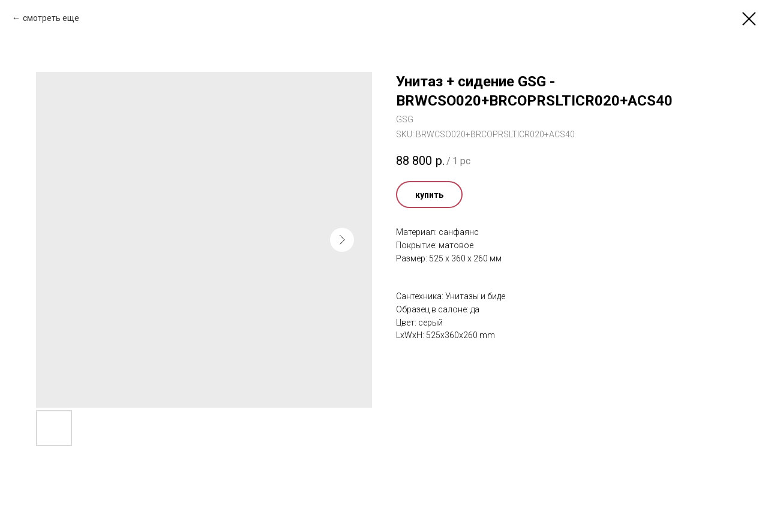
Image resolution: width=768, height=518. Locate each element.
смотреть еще (51, 18)
